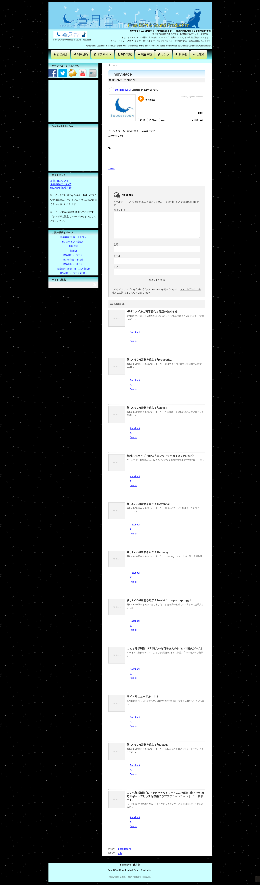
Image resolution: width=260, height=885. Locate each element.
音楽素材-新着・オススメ (73, 237)
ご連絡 (200, 54)
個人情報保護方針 (60, 187)
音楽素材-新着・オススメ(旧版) (73, 268)
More (163, 120)
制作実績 (126, 54)
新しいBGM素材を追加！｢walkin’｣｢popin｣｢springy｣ (159, 600)
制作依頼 (146, 54)
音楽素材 (104, 54)
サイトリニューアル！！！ (143, 696)
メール (117, 255)
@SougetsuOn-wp (123, 90)
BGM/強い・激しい (73, 264)
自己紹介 (62, 54)
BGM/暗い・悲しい (73, 255)
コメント (120, 210)
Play (141, 99)
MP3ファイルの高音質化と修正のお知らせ (152, 311)
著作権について (59, 180)
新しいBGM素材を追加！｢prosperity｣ (150, 359)
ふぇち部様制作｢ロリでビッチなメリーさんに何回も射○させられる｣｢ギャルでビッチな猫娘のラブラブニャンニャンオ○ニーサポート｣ (165, 796)
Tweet (111, 168)
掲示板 (183, 54)
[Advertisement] (109, 60)
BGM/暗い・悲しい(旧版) (73, 273)
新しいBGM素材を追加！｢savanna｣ (148, 504)
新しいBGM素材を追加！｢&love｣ (147, 407)
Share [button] (154, 120)
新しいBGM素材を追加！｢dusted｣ (147, 744)
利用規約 (82, 54)
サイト (117, 267)
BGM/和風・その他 (73, 259)
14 (144, 120)
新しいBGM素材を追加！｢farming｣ (148, 552)
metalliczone (124, 848)
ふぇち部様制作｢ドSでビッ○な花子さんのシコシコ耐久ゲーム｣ (164, 648)
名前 (116, 244)
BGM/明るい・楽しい (73, 241)
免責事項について (60, 184)
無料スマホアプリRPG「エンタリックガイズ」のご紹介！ (162, 455)
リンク (165, 54)
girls (120, 853)
